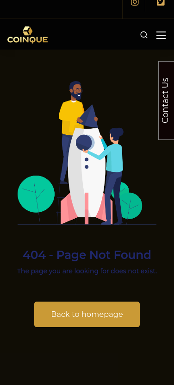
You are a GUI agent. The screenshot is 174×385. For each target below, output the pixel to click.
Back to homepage (87, 314)
